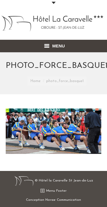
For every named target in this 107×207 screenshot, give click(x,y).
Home (35, 81)
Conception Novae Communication (53, 200)
